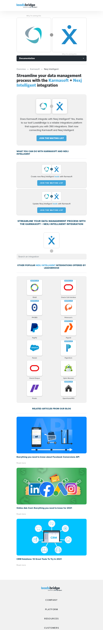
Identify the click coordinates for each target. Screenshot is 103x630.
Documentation (27, 58)
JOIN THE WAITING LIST (51, 138)
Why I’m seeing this (33, 16)
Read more (21, 463)
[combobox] (52, 257)
